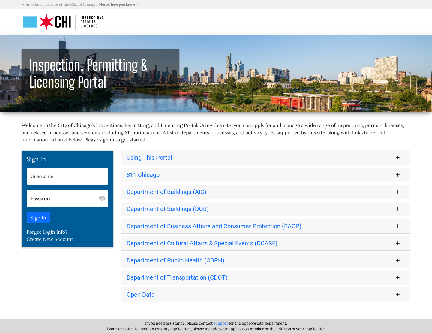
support (221, 323)
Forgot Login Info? (47, 232)
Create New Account (50, 239)
